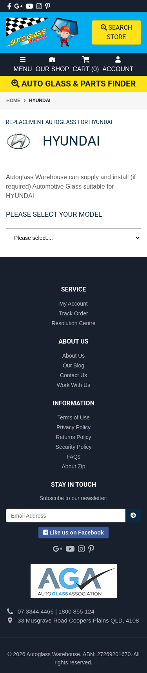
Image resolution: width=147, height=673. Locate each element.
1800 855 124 (76, 611)
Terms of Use (73, 417)
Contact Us (73, 375)
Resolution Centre (73, 323)
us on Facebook (73, 532)
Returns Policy (73, 437)
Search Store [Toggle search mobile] (116, 32)
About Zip (73, 466)
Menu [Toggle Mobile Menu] (23, 64)
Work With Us (73, 385)
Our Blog (73, 365)
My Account (73, 304)
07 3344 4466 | (38, 611)
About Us (73, 356)
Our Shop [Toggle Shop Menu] (52, 64)
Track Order (73, 313)
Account (117, 64)
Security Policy (74, 447)
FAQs (73, 456)
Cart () (86, 64)
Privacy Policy (73, 427)
